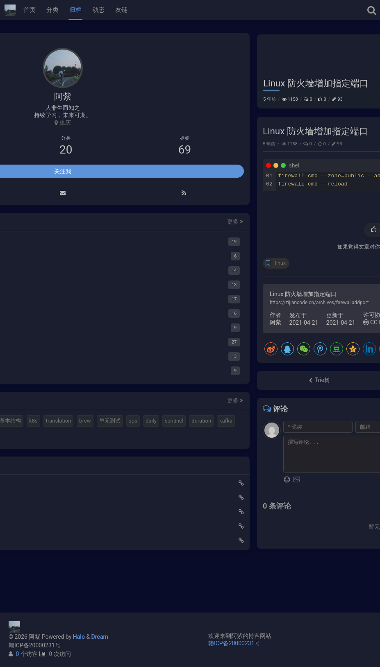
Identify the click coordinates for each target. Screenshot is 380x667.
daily (85, 451)
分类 (52, 10)
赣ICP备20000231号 (35, 645)
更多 (106, 223)
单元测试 (44, 451)
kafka (75, 466)
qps (68, 451)
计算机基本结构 (33, 437)
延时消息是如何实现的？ (41, 557)
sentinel (23, 466)
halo (35, 422)
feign (82, 480)
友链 (121, 10)
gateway (58, 480)
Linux (362, 41)
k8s (64, 437)
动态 (98, 10)
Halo (79, 636)
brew (20, 451)
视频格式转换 (88, 422)
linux (153, 280)
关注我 (62, 172)
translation (89, 437)
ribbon (103, 480)
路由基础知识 (27, 585)
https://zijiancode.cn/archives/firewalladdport (191, 319)
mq (18, 422)
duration (51, 466)
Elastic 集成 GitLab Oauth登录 (48, 542)
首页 (29, 10)
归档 (75, 10)
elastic (56, 422)
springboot (27, 480)
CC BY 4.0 (252, 339)
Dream (99, 636)
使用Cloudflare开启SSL (39, 528)
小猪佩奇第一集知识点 (39, 571)
